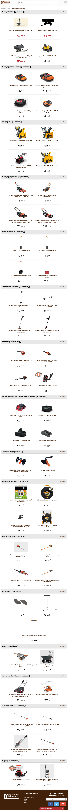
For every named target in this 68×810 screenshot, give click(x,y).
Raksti (25, 787)
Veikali (25, 786)
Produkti (26, 782)
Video (25, 789)
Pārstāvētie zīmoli (29, 784)
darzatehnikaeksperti (6, 8)
